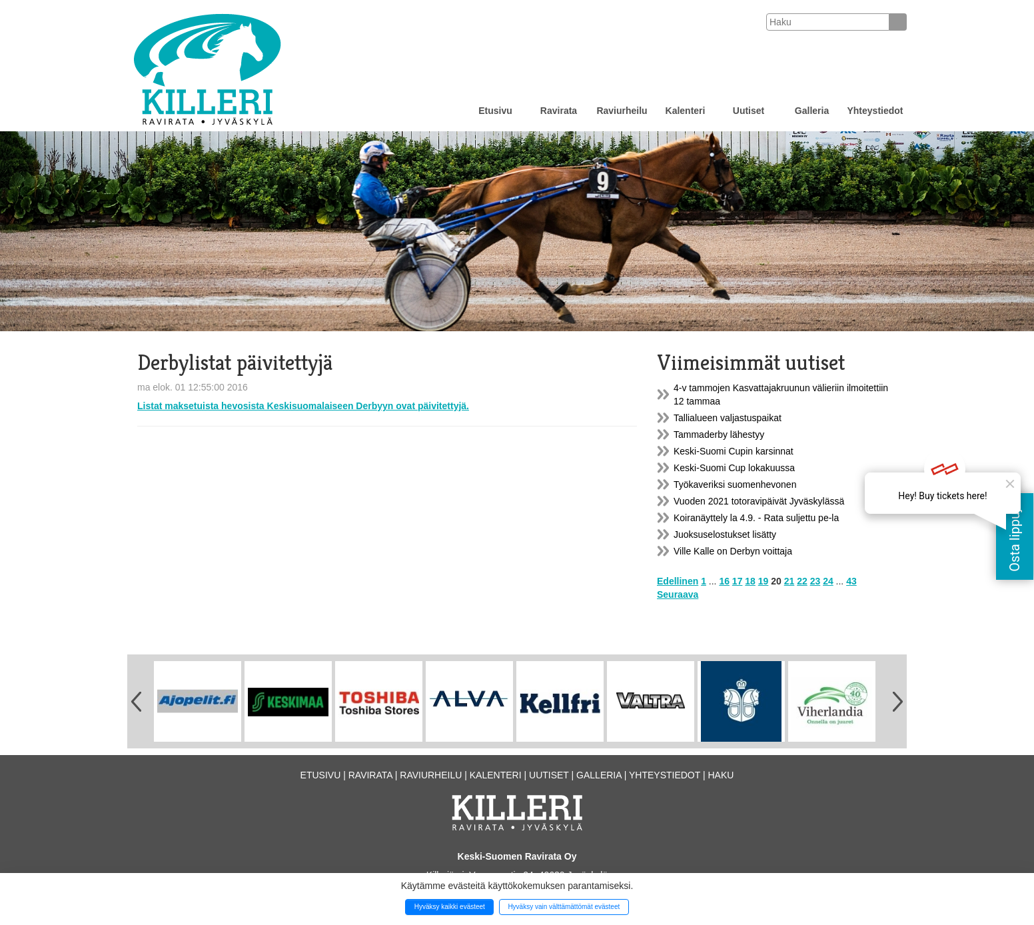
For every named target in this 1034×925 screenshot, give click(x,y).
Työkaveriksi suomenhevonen (735, 484)
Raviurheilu (621, 110)
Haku (721, 775)
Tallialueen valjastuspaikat (727, 418)
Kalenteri (686, 110)
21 (789, 581)
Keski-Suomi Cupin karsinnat (733, 451)
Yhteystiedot (875, 110)
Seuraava (677, 594)
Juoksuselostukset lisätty (725, 534)
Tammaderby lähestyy (719, 434)
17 (737, 581)
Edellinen (677, 581)
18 (750, 581)
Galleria (812, 110)
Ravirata (558, 110)
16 (724, 581)
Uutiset (748, 110)
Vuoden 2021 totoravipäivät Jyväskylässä (759, 501)
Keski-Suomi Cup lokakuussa (734, 467)
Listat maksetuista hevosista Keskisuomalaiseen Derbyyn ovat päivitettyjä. (303, 406)
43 (851, 581)
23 (815, 581)
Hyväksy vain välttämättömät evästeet (564, 906)
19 (763, 581)
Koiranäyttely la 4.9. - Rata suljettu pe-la (756, 517)
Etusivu (495, 110)
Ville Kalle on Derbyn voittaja (733, 551)
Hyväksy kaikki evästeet (449, 906)
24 (828, 581)
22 (802, 581)
